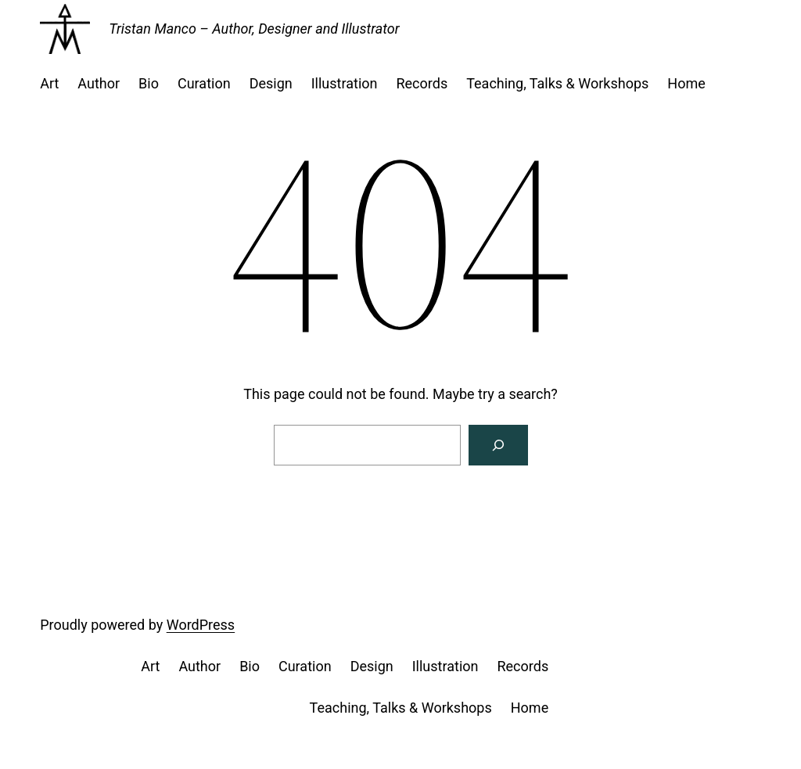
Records (421, 83)
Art (49, 83)
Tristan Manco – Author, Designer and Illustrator (254, 28)
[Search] (498, 445)
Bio (148, 83)
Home (686, 83)
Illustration (344, 83)
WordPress (201, 624)
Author (98, 83)
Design (271, 83)
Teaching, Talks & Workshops (557, 83)
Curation (204, 83)
